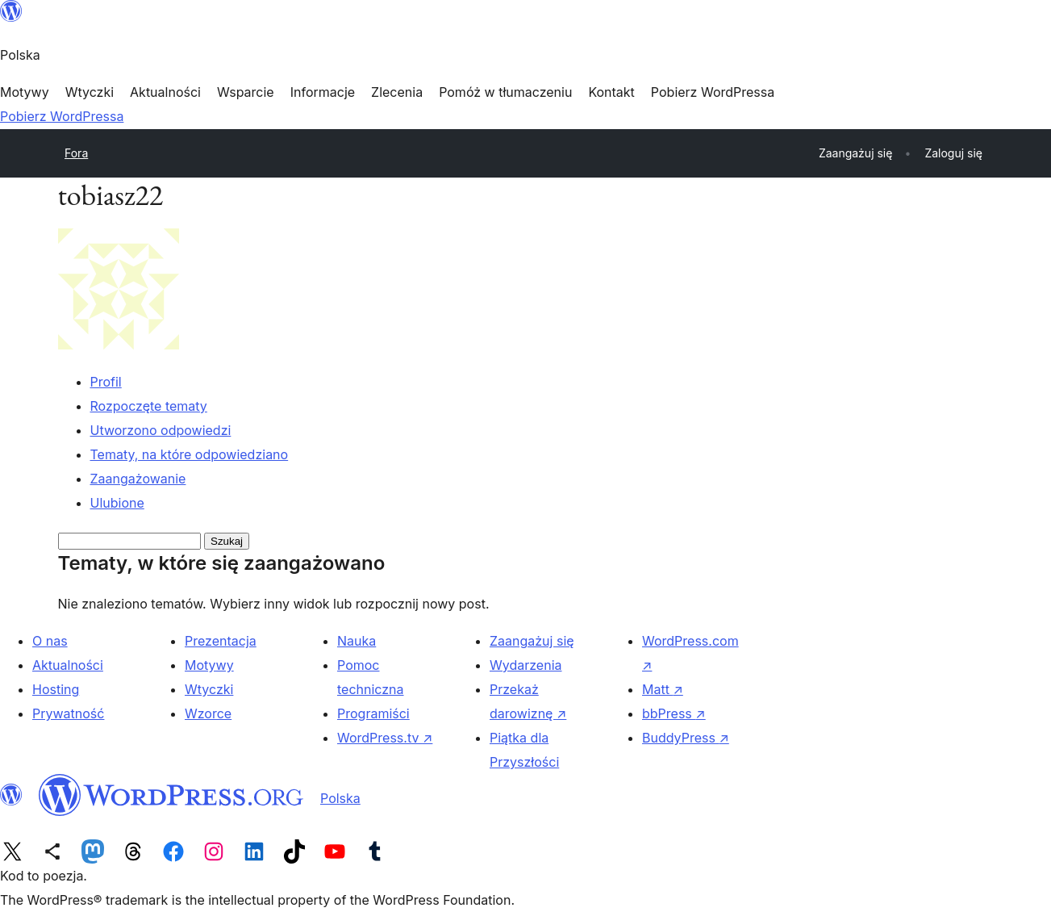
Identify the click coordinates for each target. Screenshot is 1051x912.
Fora (76, 153)
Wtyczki (209, 689)
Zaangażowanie (138, 479)
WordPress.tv (384, 738)
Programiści (373, 713)
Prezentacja (220, 641)
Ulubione (117, 503)
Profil (106, 382)
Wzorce (208, 713)
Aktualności (67, 665)
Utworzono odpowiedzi (160, 430)
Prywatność (68, 713)
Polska (340, 798)
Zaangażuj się (532, 641)
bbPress (674, 713)
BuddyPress (685, 738)
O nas (50, 641)
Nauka (356, 641)
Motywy (209, 665)
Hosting (55, 689)
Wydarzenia (526, 665)
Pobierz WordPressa (61, 116)
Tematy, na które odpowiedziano (189, 454)
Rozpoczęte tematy (148, 406)
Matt (662, 689)
